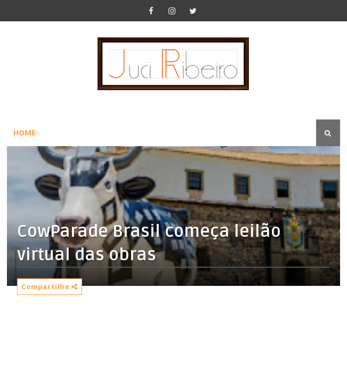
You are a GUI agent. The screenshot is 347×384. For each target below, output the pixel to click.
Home (24, 132)
